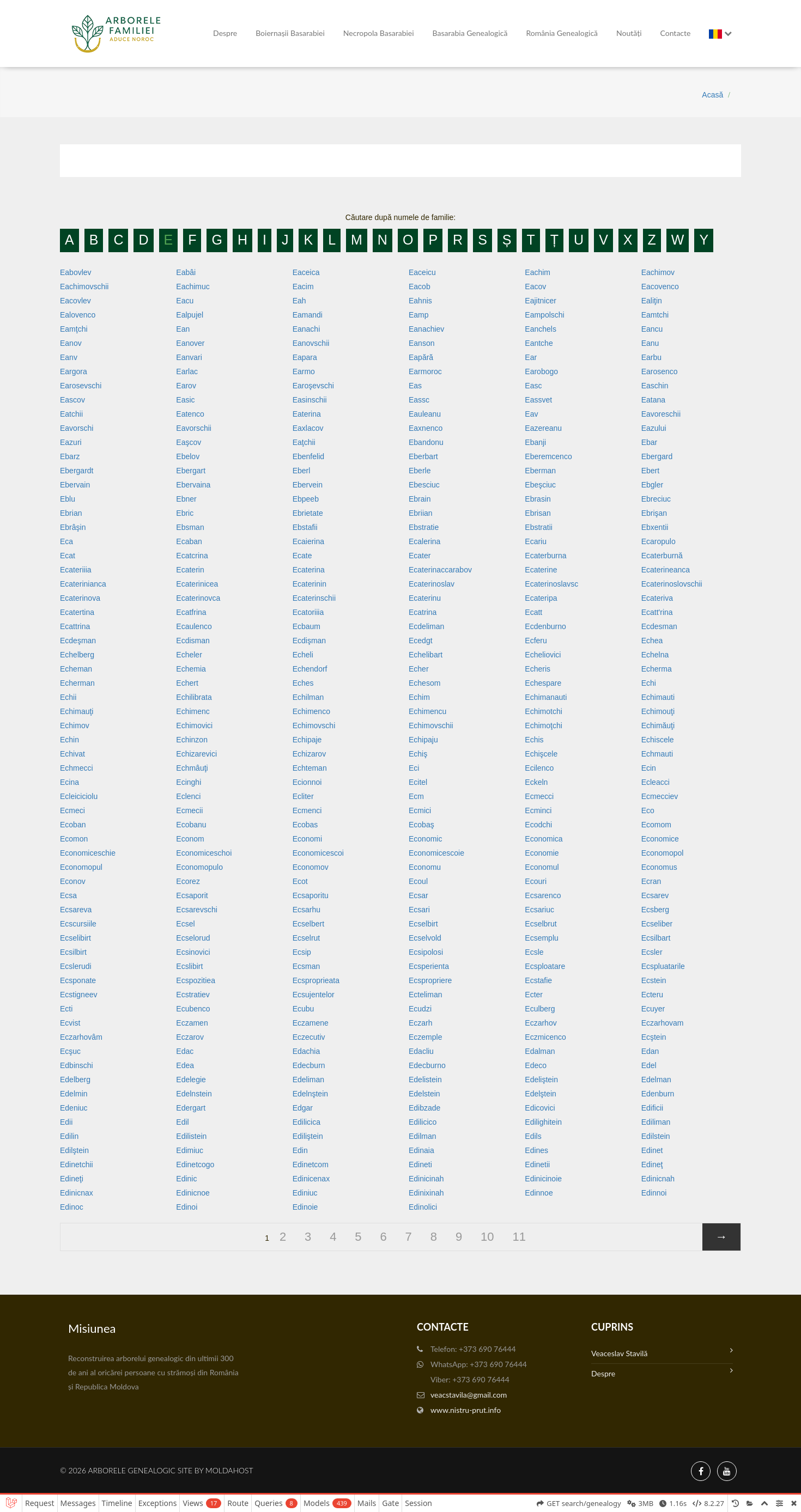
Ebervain (75, 484)
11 (518, 1236)
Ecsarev (655, 895)
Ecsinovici (193, 952)
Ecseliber (657, 923)
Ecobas (305, 824)
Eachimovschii (84, 286)
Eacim (303, 286)
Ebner (186, 499)
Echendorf (310, 668)
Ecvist (70, 1023)
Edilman (422, 1136)
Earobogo (541, 371)
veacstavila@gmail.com (468, 1394)
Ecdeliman (426, 626)
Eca (66, 541)
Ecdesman (659, 626)
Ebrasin (537, 499)
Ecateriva (657, 598)
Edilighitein (543, 1122)
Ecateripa (541, 598)
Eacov (535, 286)
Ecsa (68, 895)
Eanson (421, 343)
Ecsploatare (545, 966)
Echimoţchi (543, 725)
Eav (531, 414)
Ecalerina (424, 541)
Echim (419, 697)
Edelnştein (310, 1093)
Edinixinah (426, 1192)
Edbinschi (76, 1065)
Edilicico (422, 1122)
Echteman (310, 768)
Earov (186, 385)
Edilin (69, 1136)
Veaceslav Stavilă (662, 1352)
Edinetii (537, 1164)
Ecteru (652, 994)
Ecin (648, 768)
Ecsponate (78, 980)
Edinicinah (426, 1178)
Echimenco (311, 711)
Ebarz (70, 456)
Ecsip (302, 952)
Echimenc (192, 711)
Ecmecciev (659, 796)
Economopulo (199, 867)
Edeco (536, 1065)
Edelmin (74, 1093)
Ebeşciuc (540, 484)
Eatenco (190, 414)
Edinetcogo (195, 1164)
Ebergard (657, 456)
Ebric (184, 513)
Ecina (69, 782)
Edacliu (421, 1051)
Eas (415, 385)
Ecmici (420, 810)
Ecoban (73, 824)
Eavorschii (193, 428)
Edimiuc (189, 1150)
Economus (659, 867)
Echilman (308, 697)
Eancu (652, 329)
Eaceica (306, 272)
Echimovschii (431, 725)
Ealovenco (77, 314)
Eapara (305, 357)
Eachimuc (192, 286)
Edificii (652, 1107)
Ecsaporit (192, 895)
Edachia (306, 1051)
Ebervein (308, 484)
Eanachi (306, 329)
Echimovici (194, 725)
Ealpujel (189, 314)
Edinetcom (311, 1164)
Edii (66, 1122)
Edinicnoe (193, 1192)
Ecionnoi (307, 782)
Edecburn (309, 1065)
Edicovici (540, 1107)
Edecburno (427, 1065)
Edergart (190, 1107)
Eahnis (420, 300)
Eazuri (71, 442)
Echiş (418, 753)
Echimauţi (76, 711)
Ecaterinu (425, 598)
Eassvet (538, 399)
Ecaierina (308, 541)
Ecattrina (75, 626)
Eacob (419, 286)
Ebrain (419, 499)
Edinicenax (311, 1178)
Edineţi (71, 1178)
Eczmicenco (545, 1037)
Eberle (419, 470)
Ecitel (418, 782)
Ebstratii (539, 527)
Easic (185, 399)
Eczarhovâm (81, 1037)
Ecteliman (425, 994)
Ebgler (652, 484)
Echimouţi (658, 711)
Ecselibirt (75, 938)
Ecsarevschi (196, 909)
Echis (534, 739)
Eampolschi (544, 314)
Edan (650, 1051)
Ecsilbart (656, 938)
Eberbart (423, 456)
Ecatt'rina (657, 612)
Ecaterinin (309, 584)
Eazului (653, 428)
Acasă (712, 94)
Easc (533, 385)
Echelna (655, 654)
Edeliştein (541, 1079)
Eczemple (425, 1037)
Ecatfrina (191, 612)
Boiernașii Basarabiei (290, 33)
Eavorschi (76, 428)
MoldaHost (229, 1470)
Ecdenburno (545, 626)
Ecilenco (539, 768)
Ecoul (418, 881)
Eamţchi (74, 329)
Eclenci (188, 796)
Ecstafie (538, 980)
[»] (721, 1237)
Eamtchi (655, 314)
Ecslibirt (189, 966)
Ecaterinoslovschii (671, 584)
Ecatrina (422, 612)
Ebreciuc (656, 499)
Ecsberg (655, 909)
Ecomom (656, 824)
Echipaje (307, 739)
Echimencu (427, 711)
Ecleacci (655, 782)
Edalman (540, 1051)
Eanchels (540, 329)
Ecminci (538, 810)
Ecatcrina (192, 555)
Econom (190, 838)
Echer (419, 668)
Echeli (303, 654)
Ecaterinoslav (431, 584)
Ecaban (189, 541)
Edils (533, 1136)
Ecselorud (193, 938)
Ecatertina (77, 612)
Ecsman (306, 966)
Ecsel (185, 923)
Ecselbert (308, 923)
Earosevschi (80, 385)
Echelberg (77, 654)
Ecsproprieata (316, 980)
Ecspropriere (430, 980)
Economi (307, 838)
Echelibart (425, 654)
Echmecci (76, 768)
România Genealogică (562, 33)
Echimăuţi (658, 725)
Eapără (421, 357)
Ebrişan (654, 513)
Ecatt (533, 612)
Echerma (656, 668)
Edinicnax (76, 1192)
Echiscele (657, 739)
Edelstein (424, 1093)
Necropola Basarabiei (378, 33)
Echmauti (657, 753)
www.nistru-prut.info (465, 1410)
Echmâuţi (192, 768)
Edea (185, 1065)
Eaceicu (422, 272)
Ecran (651, 881)
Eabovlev (76, 272)
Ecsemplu (541, 938)
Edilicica (306, 1122)
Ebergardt (76, 470)
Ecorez (188, 881)
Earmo (304, 371)
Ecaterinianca (83, 584)
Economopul (81, 867)
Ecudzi (420, 1008)
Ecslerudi (76, 966)
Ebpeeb (306, 499)
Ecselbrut (540, 923)
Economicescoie (436, 853)
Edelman (656, 1079)
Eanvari (189, 357)
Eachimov (658, 272)
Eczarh (421, 1023)
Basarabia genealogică (470, 33)
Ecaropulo (658, 541)
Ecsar (418, 895)
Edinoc (71, 1207)
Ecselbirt (423, 923)
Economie (542, 853)
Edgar (303, 1107)
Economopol (662, 853)
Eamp (419, 314)
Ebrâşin (73, 527)
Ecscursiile (78, 923)
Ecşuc (70, 1051)
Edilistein (191, 1136)
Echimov (74, 725)
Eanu (650, 343)
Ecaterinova (80, 598)
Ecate (302, 555)
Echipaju (423, 739)
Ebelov (187, 456)
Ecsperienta (429, 966)
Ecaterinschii (314, 598)
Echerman (77, 683)
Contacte (675, 33)
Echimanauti (546, 697)
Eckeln (536, 782)
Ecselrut (306, 938)
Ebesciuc (424, 484)
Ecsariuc (539, 909)
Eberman (540, 470)
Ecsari (419, 909)
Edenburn (658, 1093)
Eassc (419, 399)
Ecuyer (653, 1008)
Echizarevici (196, 753)
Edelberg (75, 1079)
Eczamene (311, 1023)
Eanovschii (311, 343)
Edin (300, 1150)
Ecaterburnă (662, 555)
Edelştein (540, 1093)
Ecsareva (76, 909)
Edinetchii (76, 1164)
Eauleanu (425, 414)
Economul (542, 867)
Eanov (71, 343)
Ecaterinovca (198, 598)
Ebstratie (424, 527)
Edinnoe (539, 1192)
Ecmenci (307, 810)
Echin (69, 739)
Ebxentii (655, 527)
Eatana (653, 399)
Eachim (537, 272)
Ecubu (303, 1008)
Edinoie (305, 1207)
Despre (225, 33)
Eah (299, 300)
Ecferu (536, 640)
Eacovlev (75, 300)
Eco (647, 810)
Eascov (72, 399)
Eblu (67, 499)
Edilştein (74, 1150)
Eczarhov (540, 1023)
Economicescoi (318, 853)
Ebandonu (426, 442)
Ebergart (190, 470)
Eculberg (540, 1008)
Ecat (67, 555)
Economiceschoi (204, 853)
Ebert (650, 470)
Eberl (302, 470)
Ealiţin (651, 300)
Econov (73, 881)
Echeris (537, 668)
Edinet (652, 1150)
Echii (68, 697)
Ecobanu (191, 824)
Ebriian (421, 513)
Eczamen (192, 1023)
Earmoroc (425, 371)
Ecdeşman (78, 640)
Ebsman (190, 527)
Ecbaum (306, 626)
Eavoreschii (661, 414)
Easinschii (310, 399)
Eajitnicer (540, 300)
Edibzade (424, 1107)
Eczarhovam (662, 1023)
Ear (531, 357)
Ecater (419, 555)
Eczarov (190, 1037)
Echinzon (192, 739)
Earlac (187, 371)
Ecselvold (425, 938)
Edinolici (423, 1207)
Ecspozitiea (195, 980)
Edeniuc (74, 1107)
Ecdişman (309, 640)
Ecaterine (541, 569)
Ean (183, 329)
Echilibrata (193, 697)
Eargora (73, 371)
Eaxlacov (308, 428)
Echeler (189, 654)
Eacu (184, 300)
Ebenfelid (308, 456)
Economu (425, 867)
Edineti (420, 1164)
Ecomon (74, 838)
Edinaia (421, 1150)
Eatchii (71, 414)
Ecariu (536, 541)
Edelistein (425, 1079)
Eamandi (308, 314)
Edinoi (186, 1207)
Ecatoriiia (308, 612)
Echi (648, 683)
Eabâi (186, 272)
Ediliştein (308, 1136)
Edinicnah (658, 1178)
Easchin (655, 385)
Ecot (300, 881)
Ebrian (71, 513)
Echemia (190, 668)
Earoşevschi (313, 385)
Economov (311, 867)
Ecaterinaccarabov (440, 569)
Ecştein (653, 1037)
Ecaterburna (545, 555)
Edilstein (655, 1136)
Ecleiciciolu (79, 796)
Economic (425, 838)
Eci (414, 768)
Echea (652, 640)
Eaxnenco (425, 428)
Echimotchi (543, 711)
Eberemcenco (548, 456)
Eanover (190, 343)
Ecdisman (192, 640)
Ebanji (535, 442)
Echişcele (541, 753)
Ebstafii (305, 527)
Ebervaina (193, 484)
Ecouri (536, 881)
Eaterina (307, 414)
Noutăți (628, 33)
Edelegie (191, 1079)
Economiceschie (88, 853)
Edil (182, 1122)
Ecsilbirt (73, 952)
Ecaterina (309, 569)
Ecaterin (190, 569)
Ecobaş (421, 824)
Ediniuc (305, 1192)
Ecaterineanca (665, 569)
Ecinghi (188, 782)
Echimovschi (314, 725)
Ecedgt (421, 640)
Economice (660, 838)
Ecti (66, 1008)
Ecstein (653, 980)
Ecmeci (72, 810)
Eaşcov (188, 442)
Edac (184, 1051)
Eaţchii (304, 442)
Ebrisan (537, 513)
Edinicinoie (543, 1178)
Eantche (539, 343)
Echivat (72, 753)
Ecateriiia (76, 569)
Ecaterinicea (197, 584)
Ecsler (652, 952)
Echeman (76, 668)
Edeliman (308, 1079)
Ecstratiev (192, 994)
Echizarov (309, 753)
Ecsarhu (306, 909)
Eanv (68, 357)
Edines (536, 1150)
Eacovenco (660, 286)
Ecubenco (193, 1008)
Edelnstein (193, 1093)
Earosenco (659, 371)
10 (487, 1236)
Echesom (424, 683)
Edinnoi (654, 1192)
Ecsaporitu (311, 895)
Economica (543, 838)
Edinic (186, 1178)
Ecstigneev (78, 994)
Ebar (649, 442)
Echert (187, 683)
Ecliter (303, 796)
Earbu (651, 357)
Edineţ (652, 1164)
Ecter (534, 994)
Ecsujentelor (314, 994)
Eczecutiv (309, 1037)
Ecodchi (538, 824)
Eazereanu (543, 428)
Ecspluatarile (663, 966)
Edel (649, 1065)
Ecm (416, 796)
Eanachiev (426, 329)
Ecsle (534, 952)
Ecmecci (539, 796)
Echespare (543, 683)
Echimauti (658, 697)
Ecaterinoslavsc (551, 584)
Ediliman (656, 1122)
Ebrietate (308, 513)
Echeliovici (543, 654)
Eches (303, 683)
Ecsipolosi (426, 952)
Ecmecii (189, 810)
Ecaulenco (193, 626)
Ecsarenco (543, 895)
